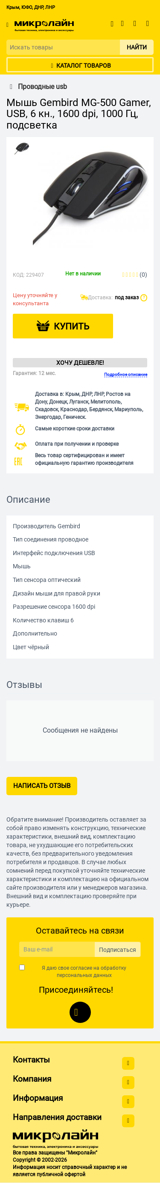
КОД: (19, 275)
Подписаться (117, 949)
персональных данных (84, 975)
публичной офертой (61, 1174)
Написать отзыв (41, 786)
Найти (137, 47)
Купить (71, 326)
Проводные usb (36, 87)
